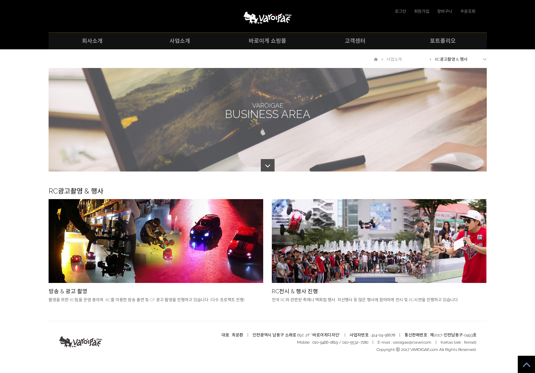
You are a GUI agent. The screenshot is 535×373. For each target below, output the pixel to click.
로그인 (400, 11)
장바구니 (444, 11)
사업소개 (394, 59)
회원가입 (421, 11)
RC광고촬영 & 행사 (451, 59)
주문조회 (467, 11)
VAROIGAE (268, 18)
